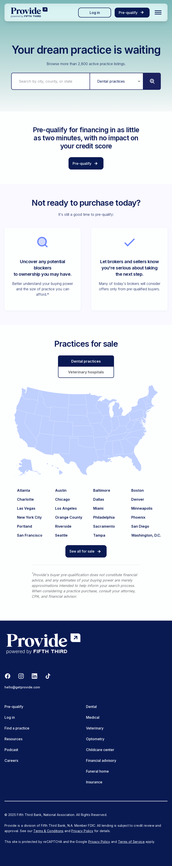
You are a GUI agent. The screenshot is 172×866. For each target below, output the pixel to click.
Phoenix (138, 517)
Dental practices (86, 361)
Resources (13, 739)
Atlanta (23, 490)
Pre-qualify (13, 706)
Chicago (62, 499)
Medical (92, 717)
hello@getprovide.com (22, 687)
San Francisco (29, 535)
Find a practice (16, 728)
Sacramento (104, 526)
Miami (98, 508)
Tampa (99, 535)
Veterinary (94, 728)
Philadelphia (104, 517)
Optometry (95, 739)
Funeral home (97, 771)
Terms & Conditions (48, 831)
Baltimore (101, 490)
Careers (11, 760)
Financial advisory (101, 760)
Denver (137, 499)
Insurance (94, 782)
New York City (29, 517)
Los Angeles (66, 508)
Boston (137, 490)
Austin (61, 490)
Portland (24, 526)
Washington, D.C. (146, 535)
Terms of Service (131, 842)
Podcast (11, 749)
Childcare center (100, 749)
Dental (91, 706)
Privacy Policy (82, 831)
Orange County (68, 517)
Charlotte (25, 499)
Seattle (61, 535)
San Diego (140, 526)
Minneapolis (142, 508)
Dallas (98, 499)
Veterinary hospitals (86, 371)
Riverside (63, 526)
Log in (95, 12)
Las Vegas (26, 508)
